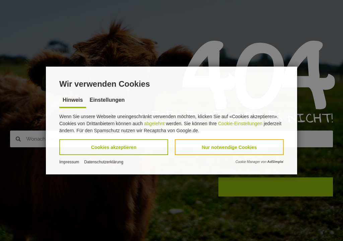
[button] (113, 147)
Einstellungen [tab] (107, 100)
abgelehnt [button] (154, 123)
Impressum (69, 162)
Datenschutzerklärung (103, 162)
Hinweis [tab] (73, 100)
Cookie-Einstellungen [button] (240, 123)
